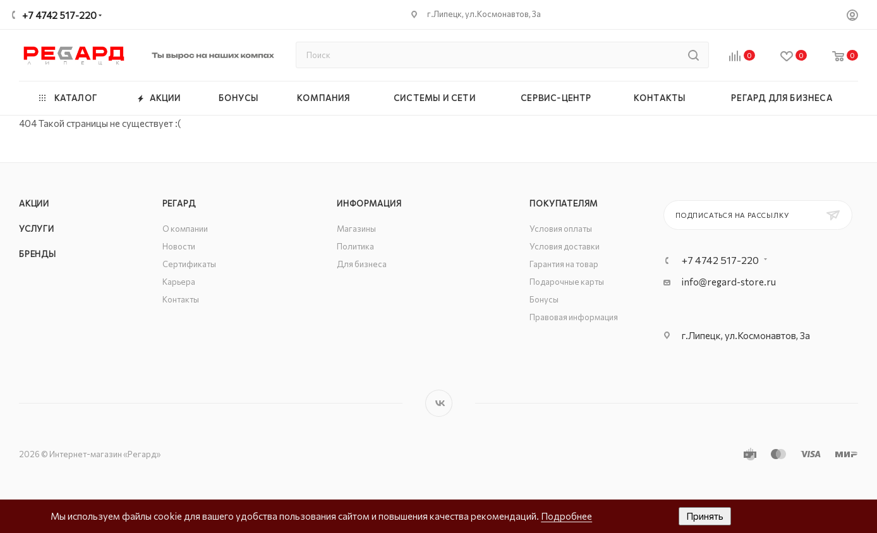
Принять (704, 516)
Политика (355, 246)
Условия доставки (564, 246)
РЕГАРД (179, 203)
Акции (34, 203)
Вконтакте (438, 403)
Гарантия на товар (563, 264)
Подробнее (566, 516)
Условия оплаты (560, 229)
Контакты (180, 299)
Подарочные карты (566, 282)
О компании (185, 229)
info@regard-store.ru (729, 281)
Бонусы (544, 299)
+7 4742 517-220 (59, 15)
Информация (369, 203)
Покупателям (563, 203)
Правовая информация (573, 317)
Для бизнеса (362, 264)
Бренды (37, 254)
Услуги (36, 229)
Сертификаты (189, 264)
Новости (178, 246)
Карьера (178, 282)
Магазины (356, 229)
